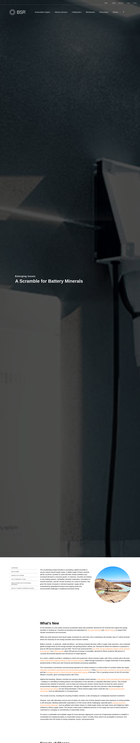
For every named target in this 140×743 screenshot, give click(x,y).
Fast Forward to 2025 (18, 579)
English (114, 3)
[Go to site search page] (123, 12)
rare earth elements (94, 630)
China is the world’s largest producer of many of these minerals (62, 660)
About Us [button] (121, 3)
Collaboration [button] (77, 12)
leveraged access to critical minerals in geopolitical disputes (67, 672)
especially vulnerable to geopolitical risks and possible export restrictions (65, 670)
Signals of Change (17, 575)
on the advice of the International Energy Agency (113, 679)
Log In (128, 3)
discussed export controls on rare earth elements (113, 670)
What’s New (15, 571)
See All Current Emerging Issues (22, 588)
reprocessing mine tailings (49, 689)
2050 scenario (59, 651)
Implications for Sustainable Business (21, 583)
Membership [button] (91, 12)
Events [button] (116, 12)
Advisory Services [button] (61, 12)
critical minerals (109, 630)
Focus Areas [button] (104, 12)
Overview (14, 568)
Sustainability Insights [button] (43, 12)
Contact (135, 3)
